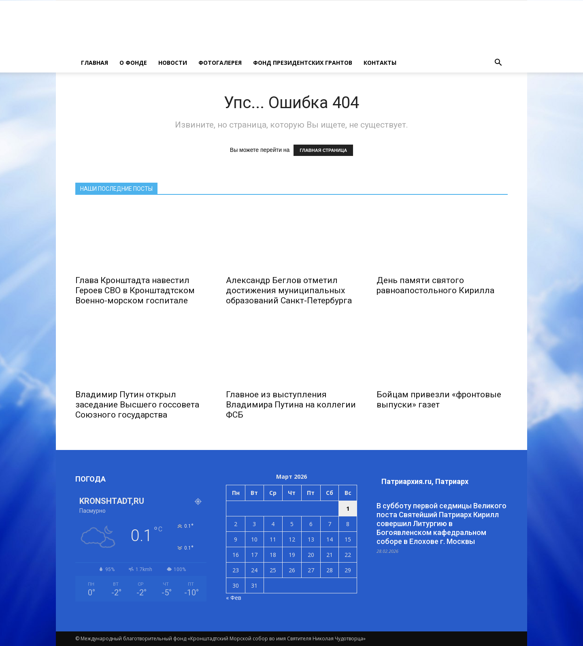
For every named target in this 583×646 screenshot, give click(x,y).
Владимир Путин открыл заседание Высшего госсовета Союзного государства (137, 405)
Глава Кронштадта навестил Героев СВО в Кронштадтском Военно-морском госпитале (135, 290)
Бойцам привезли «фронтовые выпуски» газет (439, 399)
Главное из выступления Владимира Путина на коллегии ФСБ (291, 405)
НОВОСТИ (172, 62)
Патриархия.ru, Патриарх (424, 481)
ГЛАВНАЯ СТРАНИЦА (323, 150)
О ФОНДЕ (133, 62)
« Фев (233, 597)
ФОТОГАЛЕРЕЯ (220, 62)
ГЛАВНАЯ (94, 62)
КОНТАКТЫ (380, 62)
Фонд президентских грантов (302, 62)
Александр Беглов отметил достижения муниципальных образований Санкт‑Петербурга (289, 290)
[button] (498, 62)
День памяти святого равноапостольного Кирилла (435, 285)
